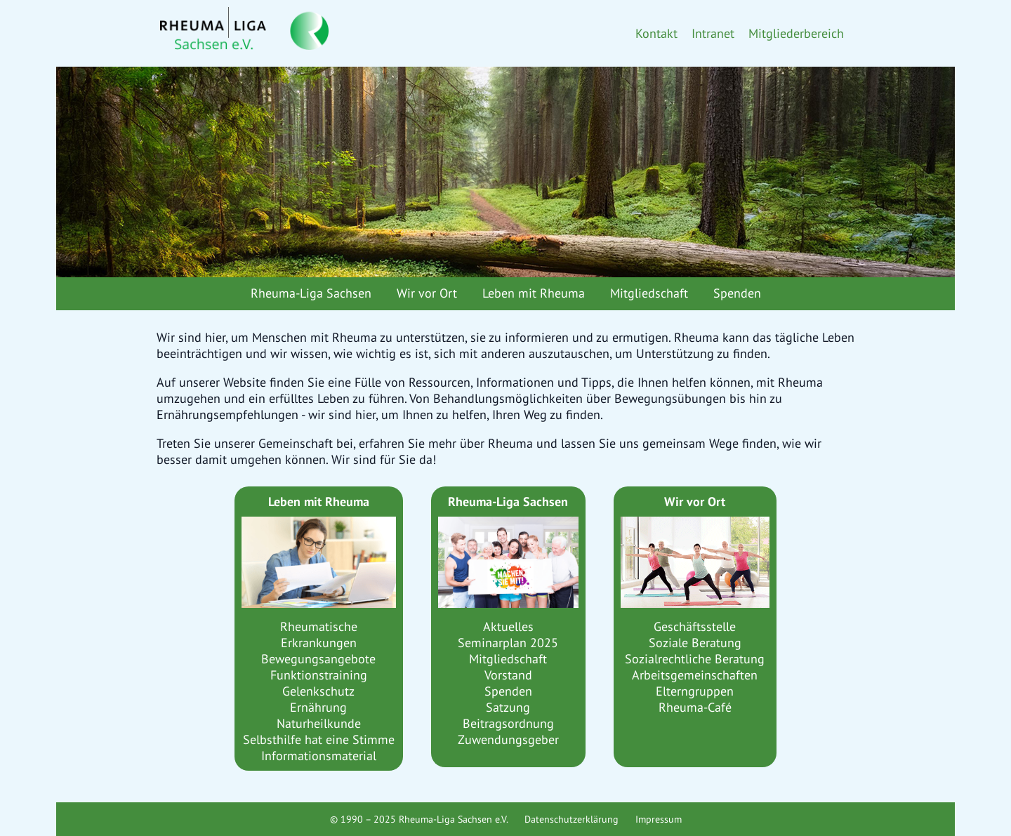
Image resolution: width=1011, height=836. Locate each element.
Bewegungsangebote (318, 659)
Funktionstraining (318, 675)
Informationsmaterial (318, 756)
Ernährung (318, 707)
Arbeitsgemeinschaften (695, 675)
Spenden (737, 293)
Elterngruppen (695, 691)
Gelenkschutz (318, 691)
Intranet (713, 33)
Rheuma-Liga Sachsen (311, 293)
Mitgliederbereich (796, 33)
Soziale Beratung (695, 643)
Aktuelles (508, 626)
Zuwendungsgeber (508, 739)
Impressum (658, 819)
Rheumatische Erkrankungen (318, 634)
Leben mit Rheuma (533, 293)
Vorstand (508, 675)
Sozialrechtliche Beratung (695, 659)
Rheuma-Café (695, 707)
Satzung (508, 707)
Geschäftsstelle (695, 626)
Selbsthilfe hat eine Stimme (319, 739)
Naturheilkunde (319, 723)
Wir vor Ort (427, 293)
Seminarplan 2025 (508, 643)
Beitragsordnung (508, 723)
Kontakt (656, 33)
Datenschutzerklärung (571, 819)
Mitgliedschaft (649, 293)
